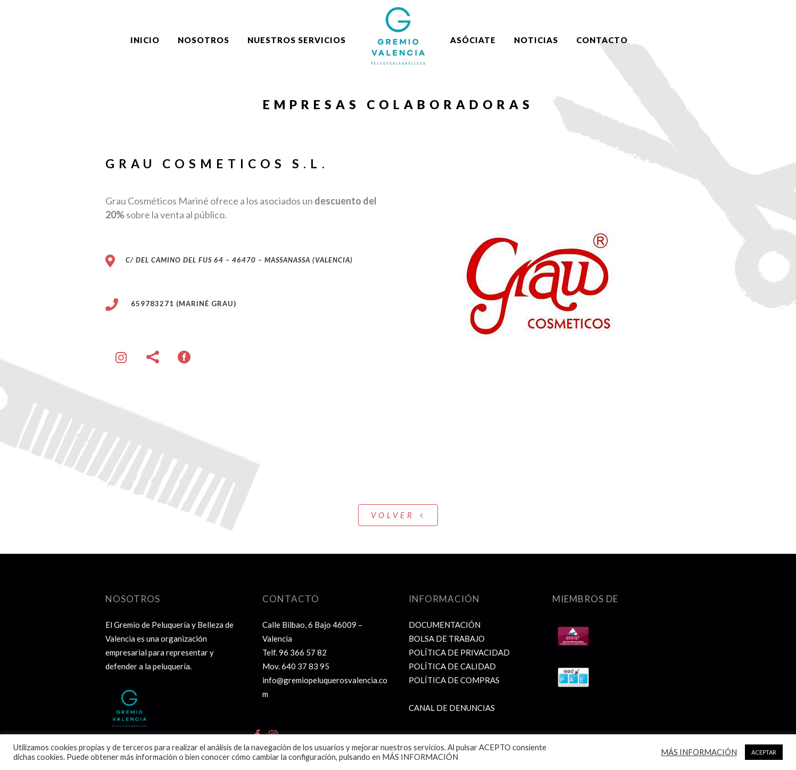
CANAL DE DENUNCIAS (452, 707)
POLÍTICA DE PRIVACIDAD (459, 652)
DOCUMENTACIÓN (444, 624)
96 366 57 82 (303, 652)
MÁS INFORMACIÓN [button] (699, 752)
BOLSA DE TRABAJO (447, 638)
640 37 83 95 (305, 666)
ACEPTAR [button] (763, 752)
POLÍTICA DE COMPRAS (454, 680)
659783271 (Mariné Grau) (177, 303)
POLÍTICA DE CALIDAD (452, 666)
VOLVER (398, 515)
